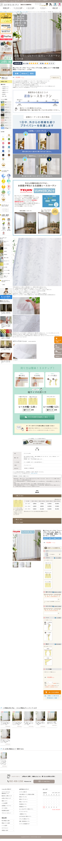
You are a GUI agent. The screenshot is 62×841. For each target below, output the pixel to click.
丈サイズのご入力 (49, 606)
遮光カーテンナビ (23, 796)
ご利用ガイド (5, 1)
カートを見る (4, 808)
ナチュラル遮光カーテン (24, 818)
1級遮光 (3, 251)
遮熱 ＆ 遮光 (4, 257)
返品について (25, 1)
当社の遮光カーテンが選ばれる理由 (26, 794)
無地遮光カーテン (23, 806)
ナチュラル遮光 (5, 270)
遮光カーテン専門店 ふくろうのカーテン (7, 11)
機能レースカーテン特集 (24, 11)
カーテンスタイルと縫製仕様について (6, 792)
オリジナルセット (5, 209)
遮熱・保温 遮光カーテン (24, 821)
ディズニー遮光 (5, 273)
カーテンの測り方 (23, 791)
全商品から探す (4, 81)
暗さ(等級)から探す (6, 820)
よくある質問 (4, 803)
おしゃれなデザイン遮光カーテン (26, 809)
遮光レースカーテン (23, 801)
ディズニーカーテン (23, 811)
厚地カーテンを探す (6, 823)
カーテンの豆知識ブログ (24, 823)
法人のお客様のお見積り (49, 776)
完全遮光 (3, 248)
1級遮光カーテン (5, 88)
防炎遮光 (4, 94)
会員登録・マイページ (6, 805)
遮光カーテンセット (4, 241)
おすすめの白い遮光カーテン (25, 816)
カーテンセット (5, 827)
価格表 (19, 495)
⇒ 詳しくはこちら (34, 473)
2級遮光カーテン (5, 90)
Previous (14, 545)
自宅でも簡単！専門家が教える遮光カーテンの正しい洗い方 (5, 362)
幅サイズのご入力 (49, 592)
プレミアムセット (5, 210)
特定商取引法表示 (5, 810)
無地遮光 (3, 254)
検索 (47, 4)
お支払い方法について (6, 798)
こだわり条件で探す (44, 5)
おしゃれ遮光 (4, 264)
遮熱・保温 (4, 96)
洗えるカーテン (5, 260)
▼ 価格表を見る (55, 77)
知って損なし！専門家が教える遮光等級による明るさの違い (5, 313)
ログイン (55, 4)
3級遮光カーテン (5, 92)
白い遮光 (3, 267)
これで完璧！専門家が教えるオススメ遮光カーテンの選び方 (5, 349)
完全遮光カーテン (5, 86)
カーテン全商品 (16, 11)
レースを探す (4, 825)
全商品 (3, 284)
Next (39, 545)
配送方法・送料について (15, 1)
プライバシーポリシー (6, 813)
